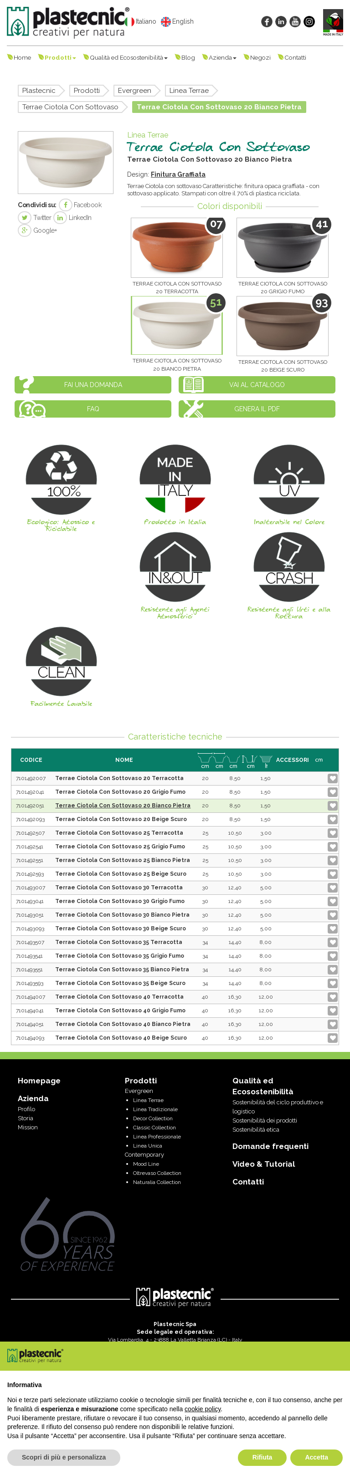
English (177, 22)
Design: (139, 174)
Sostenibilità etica (255, 1129)
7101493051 (30, 915)
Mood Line (146, 1164)
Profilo (26, 1109)
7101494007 (30, 997)
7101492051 (30, 805)
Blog (188, 57)
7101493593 (29, 983)
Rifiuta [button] (262, 1457)
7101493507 (30, 942)
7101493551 (29, 969)
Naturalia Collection (157, 1182)
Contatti (295, 57)
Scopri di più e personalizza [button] (64, 1457)
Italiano (140, 22)
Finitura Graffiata (178, 174)
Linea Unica (147, 1146)
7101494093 (30, 1038)
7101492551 (29, 860)
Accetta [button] (316, 1457)
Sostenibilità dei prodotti (264, 1120)
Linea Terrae (189, 91)
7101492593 (30, 874)
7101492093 (30, 819)
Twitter (34, 217)
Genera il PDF (257, 409)
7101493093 (30, 928)
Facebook (80, 205)
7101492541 (29, 846)
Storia (25, 1118)
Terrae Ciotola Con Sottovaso (70, 107)
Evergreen (134, 91)
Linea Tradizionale (155, 1109)
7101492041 (30, 792)
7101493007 (30, 887)
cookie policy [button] (203, 1409)
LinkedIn (72, 217)
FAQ (93, 409)
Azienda (223, 57)
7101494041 (30, 1010)
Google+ (37, 230)
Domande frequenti (270, 1146)
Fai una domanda (93, 384)
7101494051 (30, 1024)
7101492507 (30, 833)
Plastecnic (39, 91)
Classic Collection (154, 1127)
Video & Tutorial (263, 1164)
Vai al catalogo (257, 384)
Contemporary (144, 1154)
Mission (28, 1127)
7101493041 (30, 901)
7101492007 (31, 778)
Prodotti (60, 57)
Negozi (260, 57)
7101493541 (29, 956)
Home (22, 57)
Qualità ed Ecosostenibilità (129, 57)
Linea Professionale (157, 1136)
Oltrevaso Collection (157, 1173)
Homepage (39, 1080)
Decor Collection (153, 1118)
